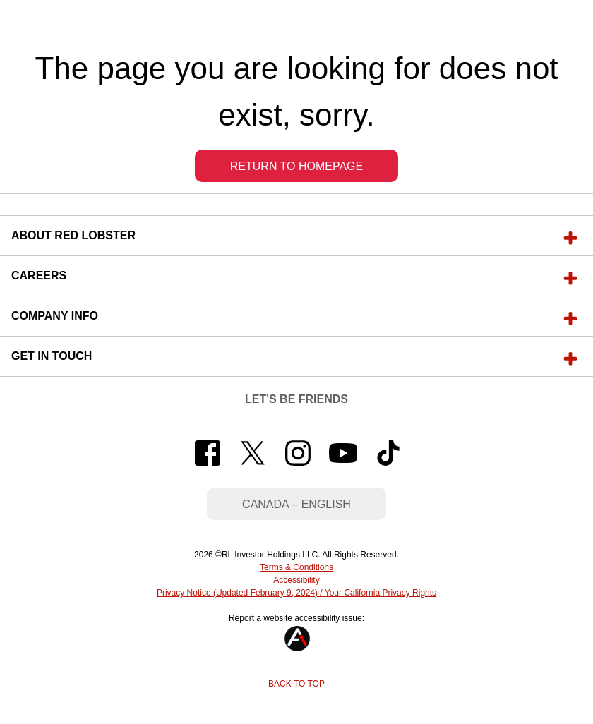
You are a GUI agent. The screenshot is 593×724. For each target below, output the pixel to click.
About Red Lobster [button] (73, 235)
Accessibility (296, 580)
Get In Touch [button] (51, 356)
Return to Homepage (296, 166)
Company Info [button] (54, 316)
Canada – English (296, 504)
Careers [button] (38, 276)
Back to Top (296, 684)
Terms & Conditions (296, 567)
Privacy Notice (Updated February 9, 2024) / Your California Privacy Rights (296, 593)
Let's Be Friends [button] (296, 399)
